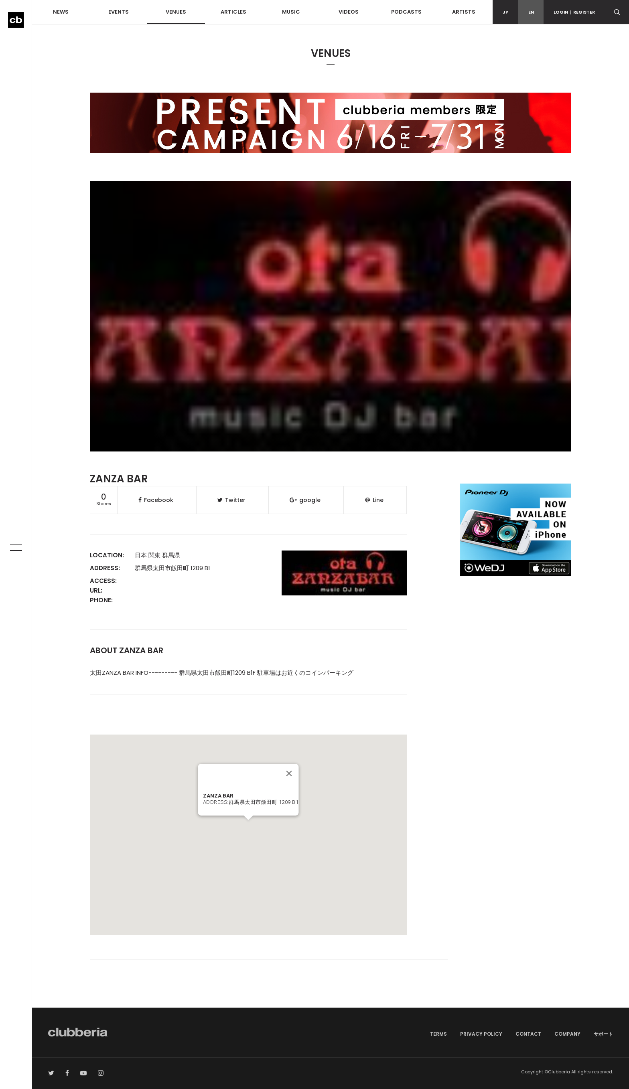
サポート (603, 1033)
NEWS (61, 12)
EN (531, 12)
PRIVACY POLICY (481, 1033)
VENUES (176, 12)
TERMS (438, 1033)
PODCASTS (406, 12)
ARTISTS (463, 12)
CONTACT (528, 1033)
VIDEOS (349, 12)
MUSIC (291, 12)
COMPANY (567, 1033)
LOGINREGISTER (574, 12)
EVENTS (118, 12)
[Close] (289, 773)
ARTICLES (233, 12)
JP (505, 12)
